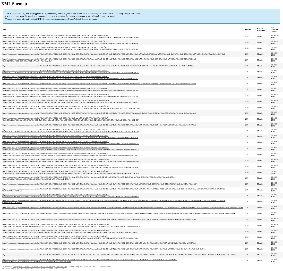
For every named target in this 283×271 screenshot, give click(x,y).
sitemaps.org (58, 19)
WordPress (32, 16)
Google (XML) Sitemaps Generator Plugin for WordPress (33, 267)
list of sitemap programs (86, 19)
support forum (59, 268)
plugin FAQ (45, 268)
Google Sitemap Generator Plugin (83, 16)
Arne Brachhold (107, 16)
